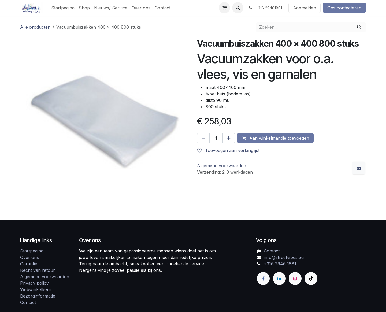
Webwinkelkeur (35, 289)
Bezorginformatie (37, 296)
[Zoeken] (359, 27)
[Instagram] (295, 278)
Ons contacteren (344, 7)
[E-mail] (358, 168)
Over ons (29, 257)
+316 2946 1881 (280, 263)
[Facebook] (263, 278)
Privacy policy (34, 283)
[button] (237, 7)
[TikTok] (311, 278)
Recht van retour (37, 270)
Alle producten (35, 27)
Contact (28, 302)
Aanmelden (304, 7)
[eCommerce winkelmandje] (224, 7)
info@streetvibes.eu (284, 257)
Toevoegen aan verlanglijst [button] (228, 150)
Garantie (28, 263)
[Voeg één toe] (228, 138)
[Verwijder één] (203, 138)
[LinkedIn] (279, 278)
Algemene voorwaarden (44, 276)
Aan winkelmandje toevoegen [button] (275, 138)
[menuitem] (63, 7)
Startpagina (31, 251)
